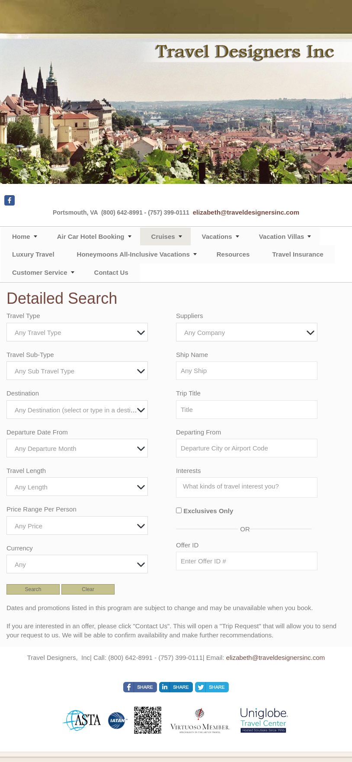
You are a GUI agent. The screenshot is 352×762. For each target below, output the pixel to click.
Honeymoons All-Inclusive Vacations (133, 254)
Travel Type (23, 315)
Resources (233, 254)
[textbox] (79, 332)
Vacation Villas (281, 236)
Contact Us (111, 272)
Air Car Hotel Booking (91, 236)
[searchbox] (249, 486)
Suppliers (189, 315)
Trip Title (188, 393)
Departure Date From (37, 432)
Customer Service (39, 272)
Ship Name (192, 354)
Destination (22, 393)
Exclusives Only (208, 510)
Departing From (198, 432)
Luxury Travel (33, 254)
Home (21, 236)
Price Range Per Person (41, 509)
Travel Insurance (297, 254)
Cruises (163, 236)
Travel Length (26, 470)
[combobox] (77, 332)
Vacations (217, 236)
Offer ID (187, 545)
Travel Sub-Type (30, 354)
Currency (19, 548)
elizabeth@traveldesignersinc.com (246, 212)
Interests (188, 470)
